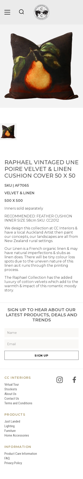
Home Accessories (16, 435)
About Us (10, 394)
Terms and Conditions (18, 403)
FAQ (7, 458)
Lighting (9, 426)
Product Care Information (20, 454)
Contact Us (11, 399)
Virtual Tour (11, 385)
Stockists (10, 389)
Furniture (10, 431)
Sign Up (41, 355)
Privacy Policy (13, 463)
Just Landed (12, 421)
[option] (41, 66)
